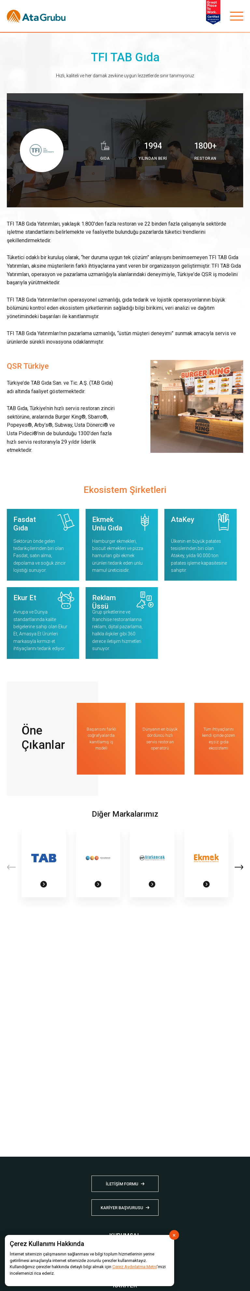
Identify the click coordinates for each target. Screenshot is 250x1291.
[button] (238, 867)
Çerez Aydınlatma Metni (134, 1266)
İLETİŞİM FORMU (122, 1183)
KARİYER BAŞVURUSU (122, 1207)
